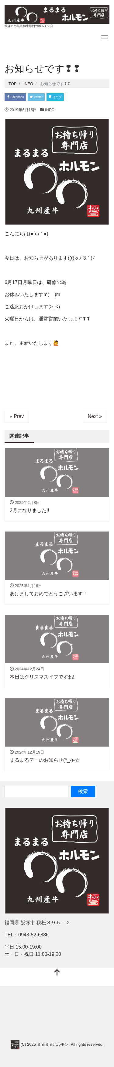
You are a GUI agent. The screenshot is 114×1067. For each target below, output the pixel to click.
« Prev (17, 416)
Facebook (15, 97)
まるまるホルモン (53, 1044)
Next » (95, 416)
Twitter (36, 97)
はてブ (55, 97)
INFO (49, 110)
